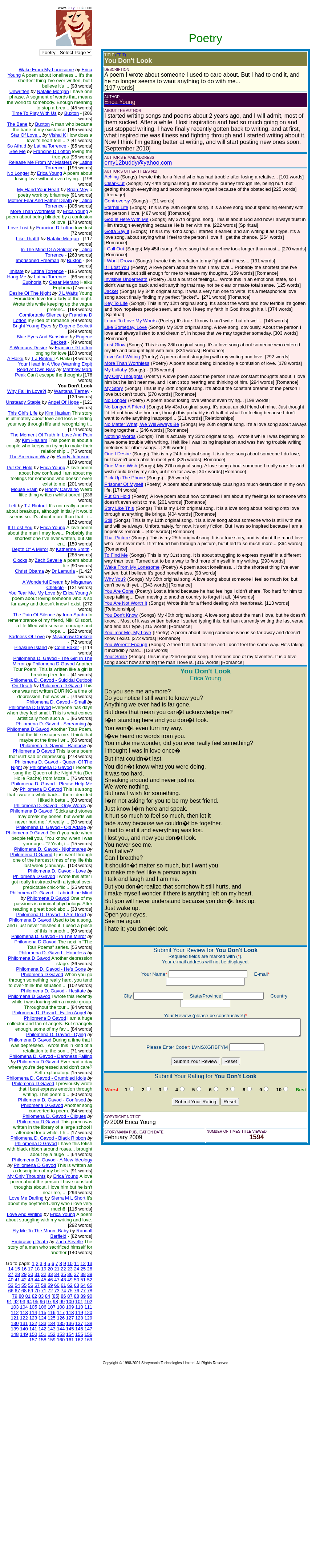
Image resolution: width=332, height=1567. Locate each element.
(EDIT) (109, 55)
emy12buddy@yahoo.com (127, 163)
